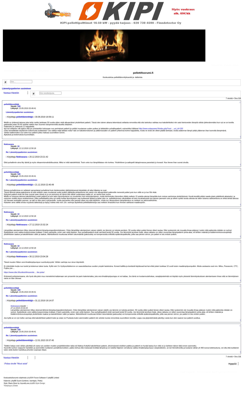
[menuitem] (15, 65)
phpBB (29, 378)
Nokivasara (9, 144)
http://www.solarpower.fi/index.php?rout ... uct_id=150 (161, 129)
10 (18, 146)
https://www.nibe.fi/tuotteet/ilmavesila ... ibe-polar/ (24, 272)
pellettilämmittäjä (11, 104)
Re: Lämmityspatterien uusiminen (21, 152)
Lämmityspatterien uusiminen (16, 88)
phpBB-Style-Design (37, 383)
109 (18, 106)
